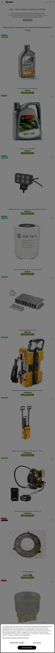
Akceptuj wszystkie (27, 647)
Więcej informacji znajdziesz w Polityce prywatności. (15, 637)
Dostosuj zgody (37, 642)
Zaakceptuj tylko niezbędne (17, 642)
